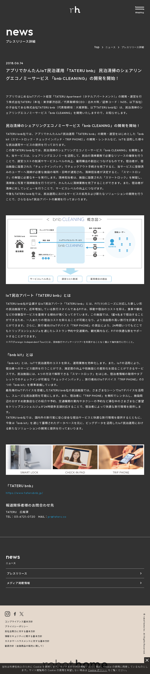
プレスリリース (17, 573)
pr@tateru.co (57, 516)
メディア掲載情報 (18, 583)
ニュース (110, 47)
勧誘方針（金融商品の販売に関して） (25, 646)
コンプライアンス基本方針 (19, 621)
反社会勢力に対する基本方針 (20, 631)
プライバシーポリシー (16, 626)
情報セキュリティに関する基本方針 (23, 636)
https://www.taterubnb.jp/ (24, 493)
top (97, 47)
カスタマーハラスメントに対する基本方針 (27, 641)
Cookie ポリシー (97, 670)
